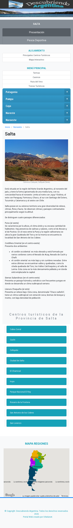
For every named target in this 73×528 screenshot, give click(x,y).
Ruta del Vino (36, 82)
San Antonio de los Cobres (22, 413)
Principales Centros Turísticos (36, 55)
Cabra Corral (15, 329)
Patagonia (38, 92)
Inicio (7, 127)
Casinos (36, 77)
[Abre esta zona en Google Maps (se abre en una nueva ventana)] (9, 495)
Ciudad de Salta (17, 360)
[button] (32, 480)
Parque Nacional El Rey (20, 392)
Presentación (36, 32)
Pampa (38, 99)
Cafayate (14, 350)
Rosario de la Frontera (20, 402)
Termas (36, 73)
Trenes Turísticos (37, 86)
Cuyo (38, 106)
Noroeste (38, 120)
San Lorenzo (15, 423)
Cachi (12, 340)
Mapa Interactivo (36, 60)
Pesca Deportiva (36, 40)
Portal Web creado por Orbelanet (37, 517)
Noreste (38, 113)
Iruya (12, 381)
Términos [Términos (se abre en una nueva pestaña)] (64, 496)
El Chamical (15, 371)
